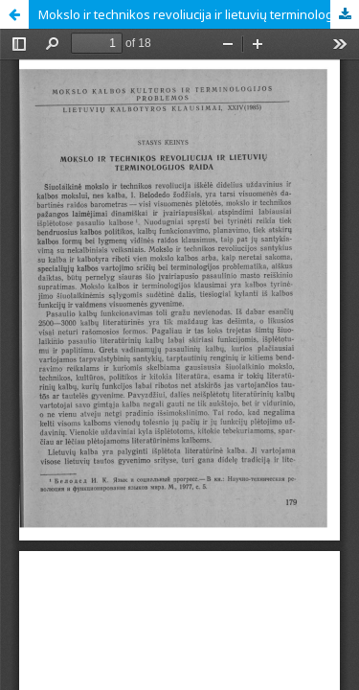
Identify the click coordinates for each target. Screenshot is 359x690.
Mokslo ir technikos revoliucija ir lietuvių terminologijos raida (198, 14)
